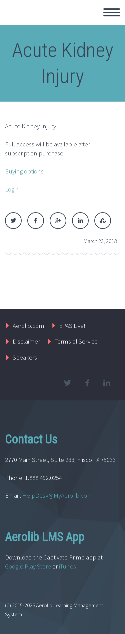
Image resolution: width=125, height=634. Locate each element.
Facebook (35, 220)
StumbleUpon (102, 220)
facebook (87, 383)
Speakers (25, 357)
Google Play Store (28, 566)
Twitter (13, 220)
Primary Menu (111, 12)
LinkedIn (80, 220)
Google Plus (58, 220)
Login (12, 189)
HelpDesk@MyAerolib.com (57, 495)
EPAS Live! (72, 326)
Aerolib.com (28, 326)
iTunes (68, 566)
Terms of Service (76, 341)
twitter (67, 383)
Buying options (24, 171)
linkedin (107, 383)
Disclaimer (26, 341)
